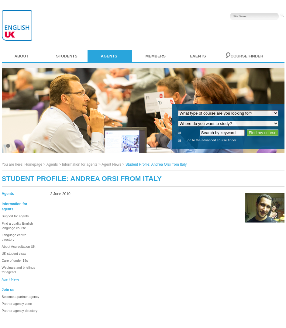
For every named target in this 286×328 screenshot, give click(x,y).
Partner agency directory (20, 310)
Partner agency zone (17, 304)
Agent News (111, 164)
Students (67, 56)
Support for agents (15, 216)
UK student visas (14, 253)
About (22, 56)
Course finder (247, 56)
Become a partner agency (21, 297)
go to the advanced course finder (212, 140)
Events (198, 56)
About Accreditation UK (19, 246)
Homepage (33, 164)
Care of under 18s (15, 260)
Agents (109, 56)
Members (156, 56)
